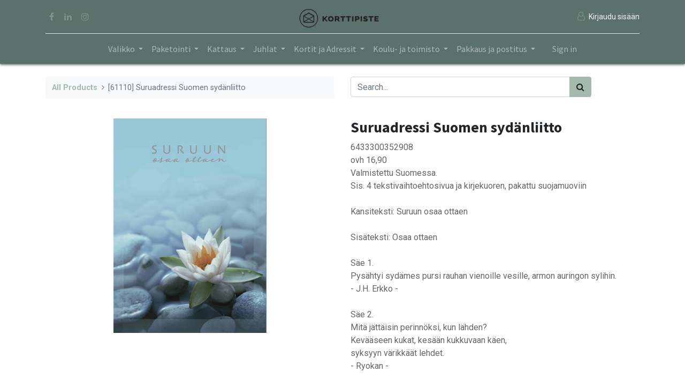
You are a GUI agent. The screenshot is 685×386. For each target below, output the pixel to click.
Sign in (564, 48)
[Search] (580, 87)
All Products (74, 87)
